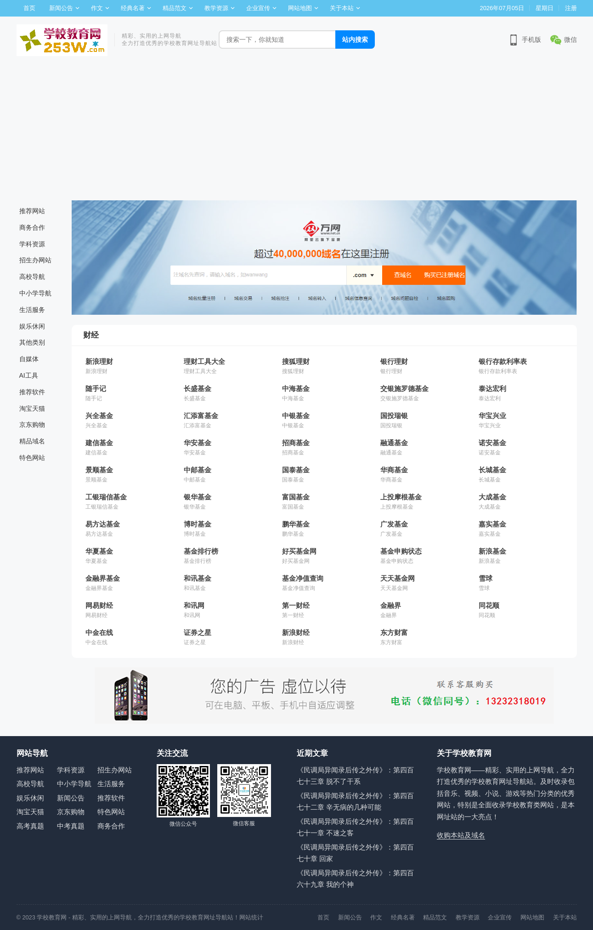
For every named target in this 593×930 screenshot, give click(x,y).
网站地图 (300, 8)
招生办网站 (35, 260)
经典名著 (133, 8)
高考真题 (30, 826)
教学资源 (216, 8)
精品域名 (32, 441)
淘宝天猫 (32, 408)
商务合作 (32, 227)
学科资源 (32, 244)
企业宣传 (258, 8)
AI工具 (28, 375)
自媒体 (29, 359)
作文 (97, 8)
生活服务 (32, 309)
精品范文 (174, 8)
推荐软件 (32, 392)
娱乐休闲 (32, 326)
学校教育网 (52, 917)
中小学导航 (35, 293)
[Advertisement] (296, 131)
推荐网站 (32, 211)
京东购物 (32, 424)
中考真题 (71, 826)
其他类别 (32, 342)
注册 (571, 8)
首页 (29, 8)
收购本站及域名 (461, 835)
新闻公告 (61, 8)
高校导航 (32, 276)
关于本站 (342, 8)
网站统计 (251, 917)
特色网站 (32, 457)
